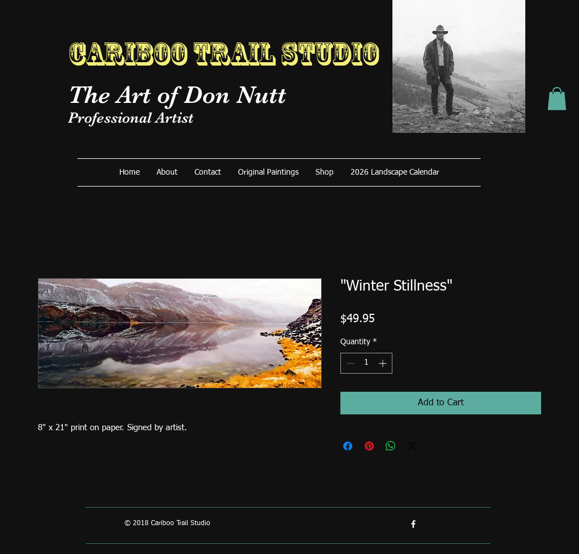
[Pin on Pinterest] (369, 446)
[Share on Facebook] (348, 446)
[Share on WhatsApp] (390, 446)
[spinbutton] (366, 363)
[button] (557, 98)
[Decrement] (349, 363)
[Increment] (384, 363)
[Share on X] (412, 446)
